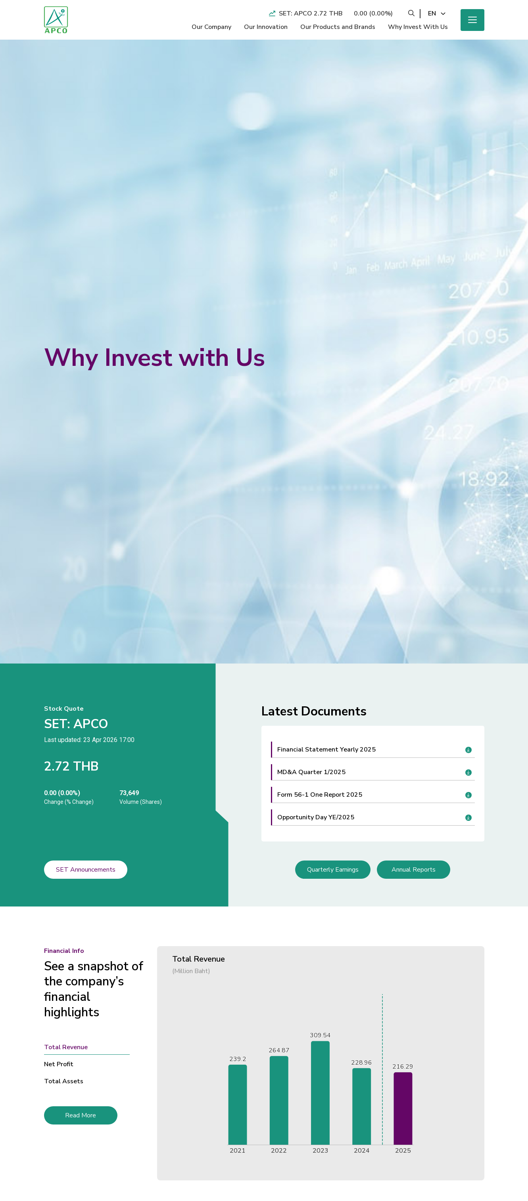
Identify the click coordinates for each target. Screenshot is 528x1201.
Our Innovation (266, 27)
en (432, 13)
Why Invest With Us (418, 27)
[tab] (94, 1047)
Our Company (211, 27)
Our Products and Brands (337, 27)
